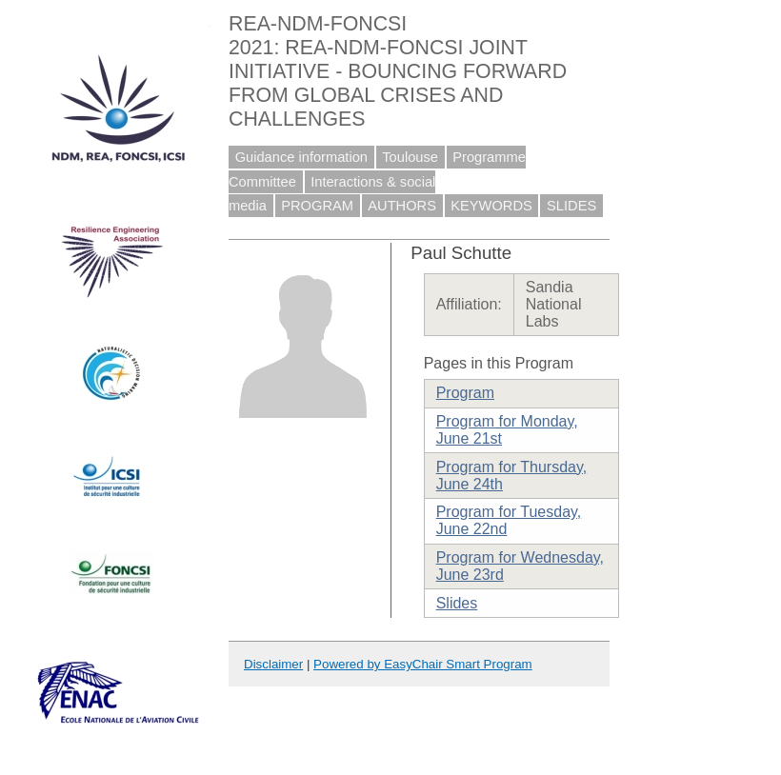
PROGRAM (317, 205)
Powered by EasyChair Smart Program (422, 664)
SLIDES (571, 205)
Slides (457, 603)
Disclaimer (273, 664)
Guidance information (301, 157)
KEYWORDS (491, 205)
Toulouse (410, 157)
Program (465, 393)
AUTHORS (402, 205)
